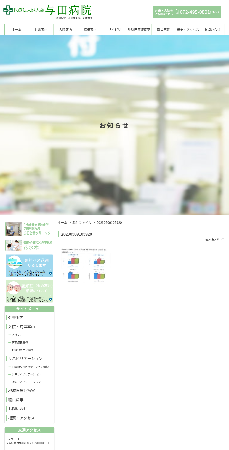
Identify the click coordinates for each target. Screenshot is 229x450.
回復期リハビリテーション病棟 (30, 367)
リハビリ (114, 29)
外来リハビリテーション (26, 375)
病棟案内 (90, 29)
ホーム (16, 29)
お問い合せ (212, 29)
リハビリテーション (25, 359)
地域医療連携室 (139, 29)
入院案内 (65, 29)
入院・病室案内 (21, 327)
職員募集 (163, 29)
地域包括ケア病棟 (22, 350)
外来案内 (41, 29)
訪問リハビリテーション (26, 382)
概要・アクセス (188, 29)
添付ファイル (82, 222)
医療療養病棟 (20, 343)
